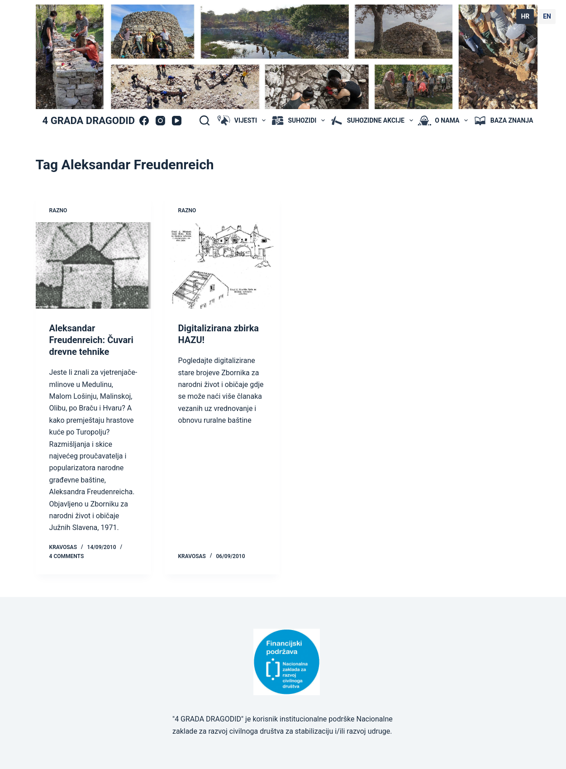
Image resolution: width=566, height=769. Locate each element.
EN (547, 16)
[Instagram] (160, 120)
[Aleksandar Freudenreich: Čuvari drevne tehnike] (93, 265)
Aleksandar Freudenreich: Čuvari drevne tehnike (91, 340)
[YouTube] (176, 120)
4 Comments (66, 556)
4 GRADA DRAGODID (89, 120)
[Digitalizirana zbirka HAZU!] (222, 265)
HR (525, 16)
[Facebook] (144, 120)
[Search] (204, 120)
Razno (58, 210)
